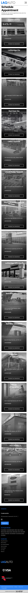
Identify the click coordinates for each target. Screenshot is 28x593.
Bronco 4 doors (9, 531)
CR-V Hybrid (23, 531)
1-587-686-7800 (7, 464)
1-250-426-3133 (7, 38)
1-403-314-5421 (7, 129)
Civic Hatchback (12, 533)
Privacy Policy (4, 588)
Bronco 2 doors (3, 531)
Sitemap (15, 586)
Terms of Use (21, 586)
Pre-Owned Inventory (5, 544)
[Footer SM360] (19, 591)
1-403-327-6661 (7, 281)
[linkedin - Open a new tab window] (1, 519)
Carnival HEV (7, 533)
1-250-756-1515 (7, 403)
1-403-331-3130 (7, 68)
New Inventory (3, 542)
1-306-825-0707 (7, 190)
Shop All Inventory (4, 540)
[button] (5, 523)
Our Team (3, 549)
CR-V (19, 531)
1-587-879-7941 (7, 220)
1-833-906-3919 (7, 251)
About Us (2, 551)
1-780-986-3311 (7, 160)
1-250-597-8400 (7, 373)
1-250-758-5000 (7, 312)
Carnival (2, 533)
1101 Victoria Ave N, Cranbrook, (9, 516)
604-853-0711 (7, 494)
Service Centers (4, 546)
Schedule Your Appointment (14, 43)
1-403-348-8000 (7, 342)
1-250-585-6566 (7, 433)
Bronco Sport (15, 531)
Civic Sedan (3, 535)
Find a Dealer (3, 547)
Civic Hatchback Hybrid (20, 533)
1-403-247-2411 (7, 99)
